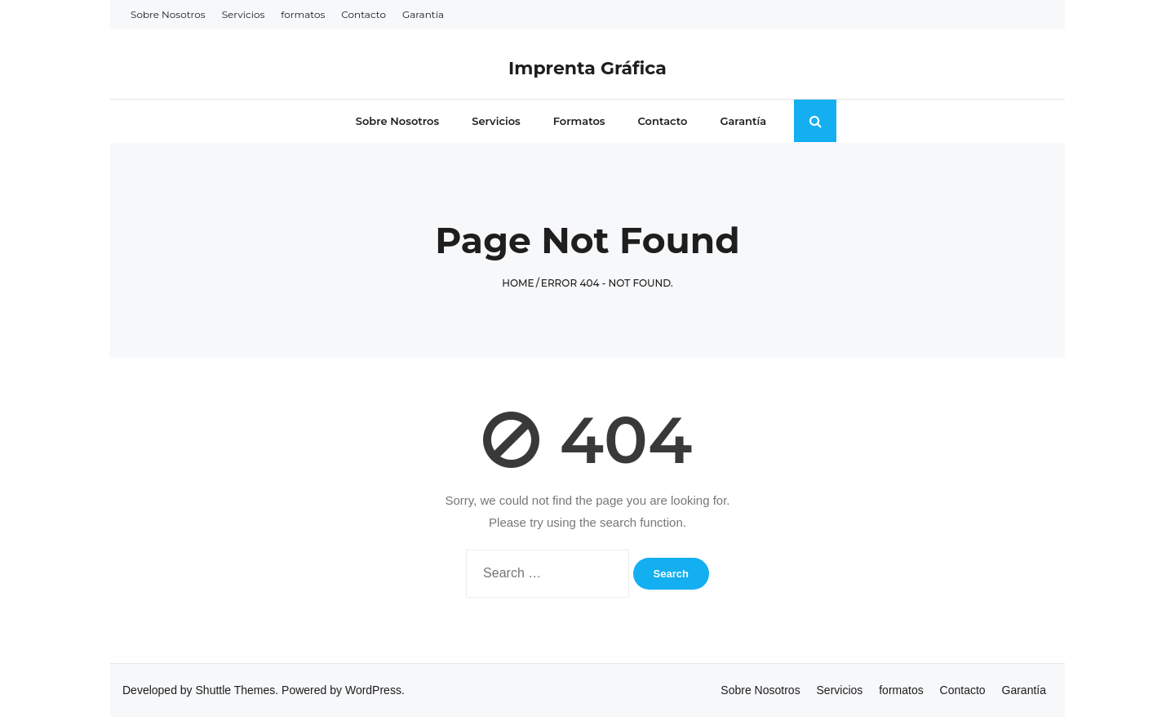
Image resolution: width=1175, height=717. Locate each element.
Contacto (363, 14)
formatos (303, 14)
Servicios (243, 14)
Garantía (423, 14)
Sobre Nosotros (168, 14)
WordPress (373, 690)
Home (518, 283)
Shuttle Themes (236, 690)
